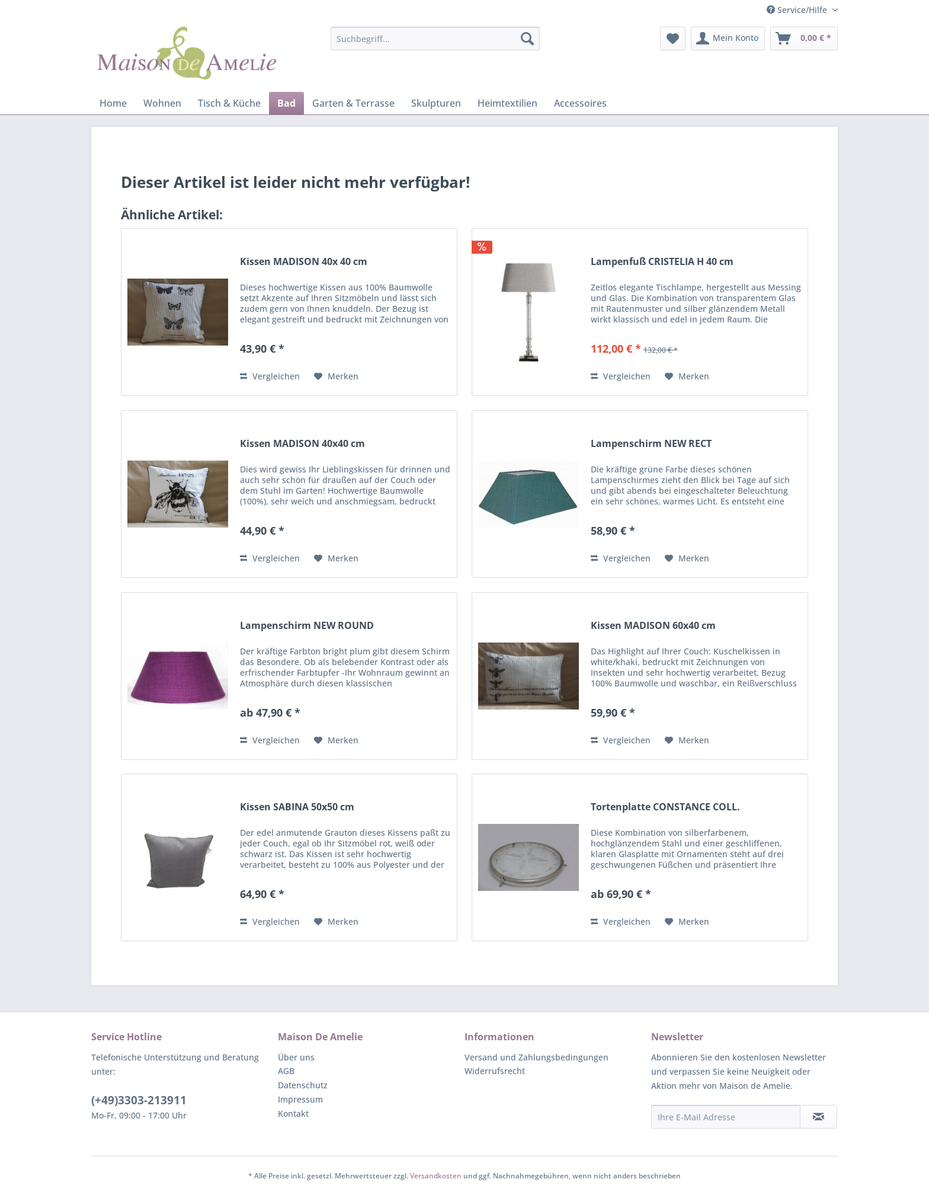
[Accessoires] (580, 103)
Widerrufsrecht (494, 1070)
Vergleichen (270, 376)
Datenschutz (303, 1085)
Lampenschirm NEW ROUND (307, 625)
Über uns (296, 1057)
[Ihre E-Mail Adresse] (725, 1117)
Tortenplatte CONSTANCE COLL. (665, 807)
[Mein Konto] (728, 38)
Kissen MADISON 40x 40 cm (303, 261)
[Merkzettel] (672, 38)
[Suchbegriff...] (435, 38)
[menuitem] (435, 38)
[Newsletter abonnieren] (818, 1117)
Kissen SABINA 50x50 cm (297, 807)
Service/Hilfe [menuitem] (798, 9)
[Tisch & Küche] (229, 103)
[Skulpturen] (436, 103)
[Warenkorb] (804, 38)
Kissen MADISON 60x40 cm (653, 625)
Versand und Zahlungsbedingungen (536, 1057)
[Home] (113, 103)
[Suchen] (527, 38)
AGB (286, 1070)
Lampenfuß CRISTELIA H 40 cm (662, 261)
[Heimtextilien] (507, 103)
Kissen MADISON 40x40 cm (302, 443)
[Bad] (286, 103)
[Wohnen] (162, 103)
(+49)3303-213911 (139, 1100)
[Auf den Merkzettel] (336, 376)
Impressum (300, 1099)
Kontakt (293, 1113)
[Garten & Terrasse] (353, 103)
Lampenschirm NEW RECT (651, 443)
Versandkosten (436, 1176)
